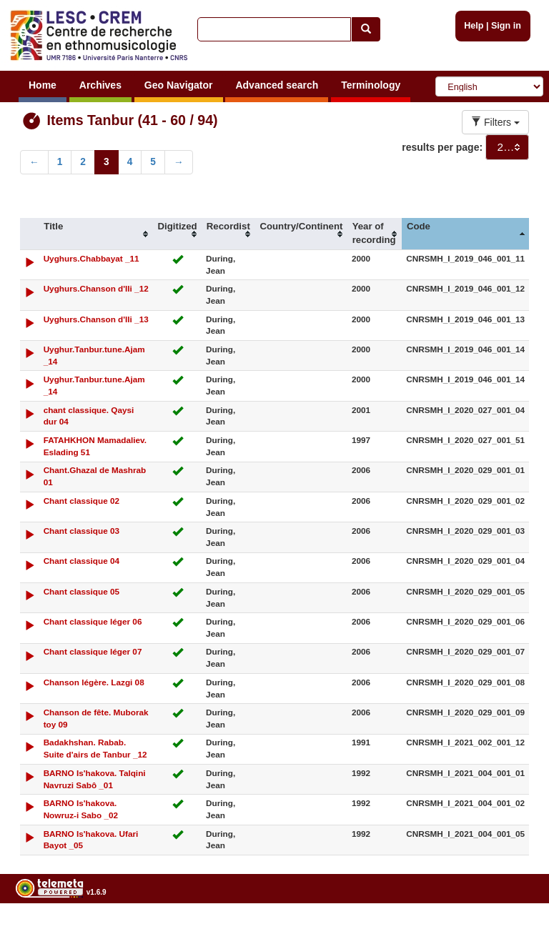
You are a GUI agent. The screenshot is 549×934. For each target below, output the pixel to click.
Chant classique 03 (81, 530)
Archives (100, 85)
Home (42, 85)
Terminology (370, 85)
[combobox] (507, 147)
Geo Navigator (178, 85)
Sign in (506, 26)
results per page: (442, 147)
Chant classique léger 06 (93, 621)
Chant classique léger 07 (93, 651)
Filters (495, 122)
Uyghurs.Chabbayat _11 (91, 258)
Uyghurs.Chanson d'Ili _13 (96, 319)
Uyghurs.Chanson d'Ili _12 (96, 288)
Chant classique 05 (81, 591)
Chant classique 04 (81, 560)
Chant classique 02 (81, 500)
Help (473, 26)
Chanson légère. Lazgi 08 (94, 682)
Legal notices (514, 929)
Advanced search (276, 85)
